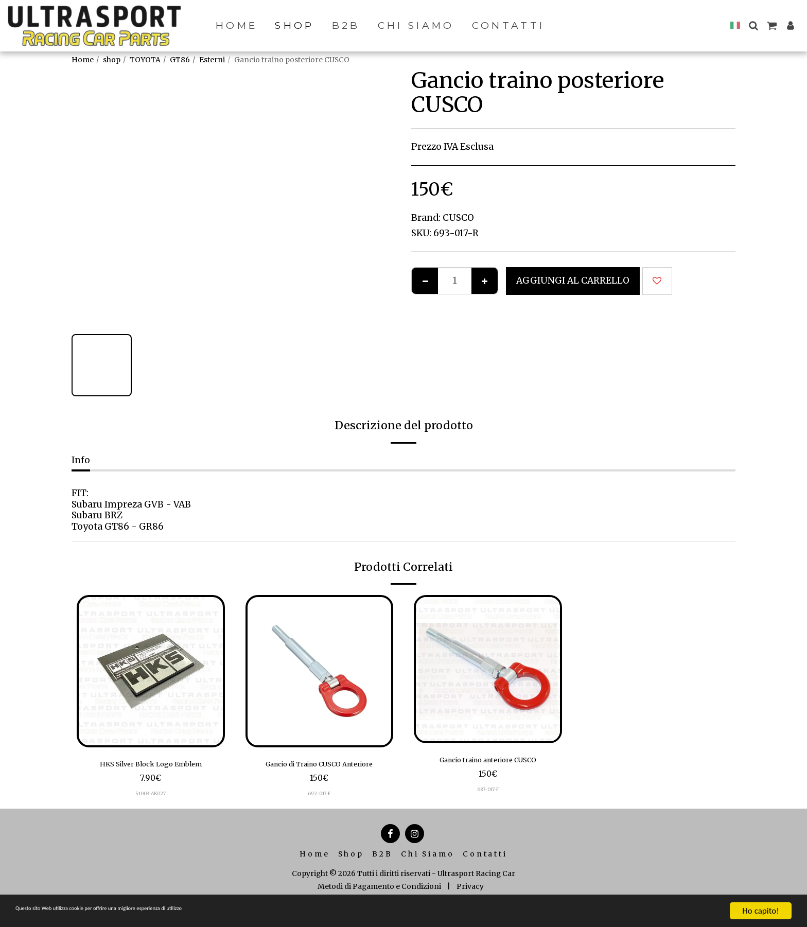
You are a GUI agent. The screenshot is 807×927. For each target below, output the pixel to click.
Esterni (212, 59)
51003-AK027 (150, 797)
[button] (753, 25)
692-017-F (319, 811)
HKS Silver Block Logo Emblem (150, 766)
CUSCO (458, 217)
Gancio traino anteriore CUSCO (487, 761)
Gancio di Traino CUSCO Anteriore (319, 772)
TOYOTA (145, 59)
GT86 (180, 59)
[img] (151, 671)
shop (111, 59)
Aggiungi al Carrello (572, 280)
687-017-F (488, 793)
